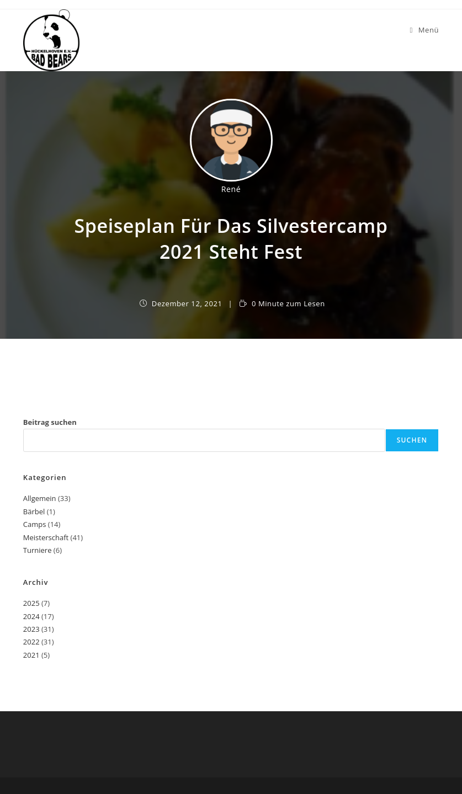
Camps (34, 524)
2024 (31, 616)
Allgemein (39, 498)
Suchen (412, 440)
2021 (31, 655)
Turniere (37, 550)
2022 (31, 642)
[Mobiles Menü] (424, 30)
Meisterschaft (45, 537)
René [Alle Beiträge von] (231, 189)
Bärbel (34, 511)
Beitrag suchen (50, 422)
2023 (31, 629)
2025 (31, 603)
